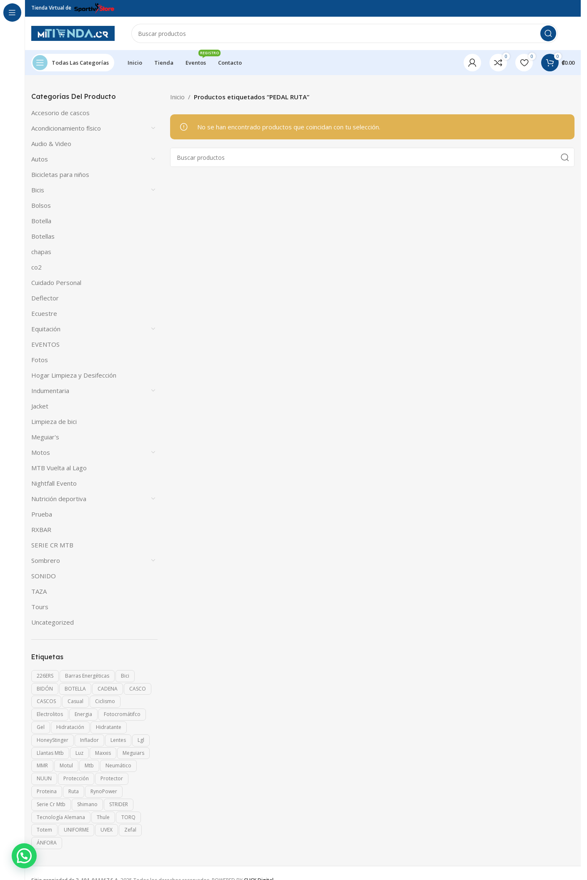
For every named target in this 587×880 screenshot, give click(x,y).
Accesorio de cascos (60, 112)
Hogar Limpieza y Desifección (73, 375)
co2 (36, 267)
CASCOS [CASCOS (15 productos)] (46, 701)
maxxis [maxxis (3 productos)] (103, 752)
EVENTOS (45, 344)
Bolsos (41, 205)
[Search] (344, 33)
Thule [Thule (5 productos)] (103, 817)
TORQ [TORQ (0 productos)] (128, 817)
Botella (41, 221)
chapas (41, 251)
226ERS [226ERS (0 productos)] (45, 675)
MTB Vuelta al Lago (59, 468)
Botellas (43, 236)
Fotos (39, 360)
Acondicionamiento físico (66, 128)
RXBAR (41, 529)
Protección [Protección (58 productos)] (76, 778)
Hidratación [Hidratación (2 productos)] (70, 727)
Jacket (39, 406)
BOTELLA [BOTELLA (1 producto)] (75, 688)
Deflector (45, 298)
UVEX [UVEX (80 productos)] (106, 829)
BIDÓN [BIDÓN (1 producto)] (45, 688)
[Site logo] (73, 32)
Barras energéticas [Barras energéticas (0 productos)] (87, 675)
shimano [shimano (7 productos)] (87, 804)
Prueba (41, 514)
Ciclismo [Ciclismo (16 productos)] (105, 701)
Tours (39, 607)
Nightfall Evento (54, 483)
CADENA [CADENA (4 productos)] (108, 688)
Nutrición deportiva (58, 498)
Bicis (37, 190)
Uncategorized (52, 622)
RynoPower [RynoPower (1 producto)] (103, 791)
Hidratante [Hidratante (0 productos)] (108, 727)
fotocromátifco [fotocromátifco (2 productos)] (122, 714)
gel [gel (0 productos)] (41, 727)
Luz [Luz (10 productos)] (79, 752)
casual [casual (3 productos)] (75, 701)
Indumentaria (50, 390)
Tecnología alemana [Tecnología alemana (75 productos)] (61, 817)
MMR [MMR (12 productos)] (42, 765)
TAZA (39, 591)
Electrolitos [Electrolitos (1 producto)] (50, 714)
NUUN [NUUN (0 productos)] (44, 778)
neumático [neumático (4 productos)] (118, 765)
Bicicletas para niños (60, 174)
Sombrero (45, 560)
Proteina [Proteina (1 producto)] (47, 791)
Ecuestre (44, 313)
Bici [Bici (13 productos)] (125, 675)
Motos (40, 452)
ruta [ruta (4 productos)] (73, 791)
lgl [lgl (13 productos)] (141, 740)
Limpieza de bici (54, 421)
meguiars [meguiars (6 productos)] (133, 752)
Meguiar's (45, 437)
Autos (39, 159)
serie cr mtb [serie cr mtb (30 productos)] (51, 804)
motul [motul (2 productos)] (66, 765)
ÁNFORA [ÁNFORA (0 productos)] (47, 842)
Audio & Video (51, 143)
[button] (24, 855)
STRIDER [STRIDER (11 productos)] (118, 804)
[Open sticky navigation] (72, 62)
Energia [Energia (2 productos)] (83, 714)
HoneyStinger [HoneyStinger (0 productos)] (52, 740)
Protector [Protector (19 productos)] (111, 778)
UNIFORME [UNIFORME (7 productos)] (76, 829)
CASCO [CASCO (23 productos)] (137, 688)
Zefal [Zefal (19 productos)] (130, 829)
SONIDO (43, 576)
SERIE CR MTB (52, 545)
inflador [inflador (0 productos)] (89, 740)
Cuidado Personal (56, 282)
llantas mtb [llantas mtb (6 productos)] (50, 752)
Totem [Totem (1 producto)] (44, 829)
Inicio (177, 97)
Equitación (45, 329)
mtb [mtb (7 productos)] (89, 765)
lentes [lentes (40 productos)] (118, 740)
